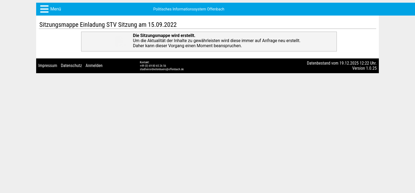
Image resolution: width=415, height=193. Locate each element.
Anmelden (94, 89)
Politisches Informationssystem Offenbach (84, 15)
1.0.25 (371, 92)
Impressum (47, 89)
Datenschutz (71, 89)
